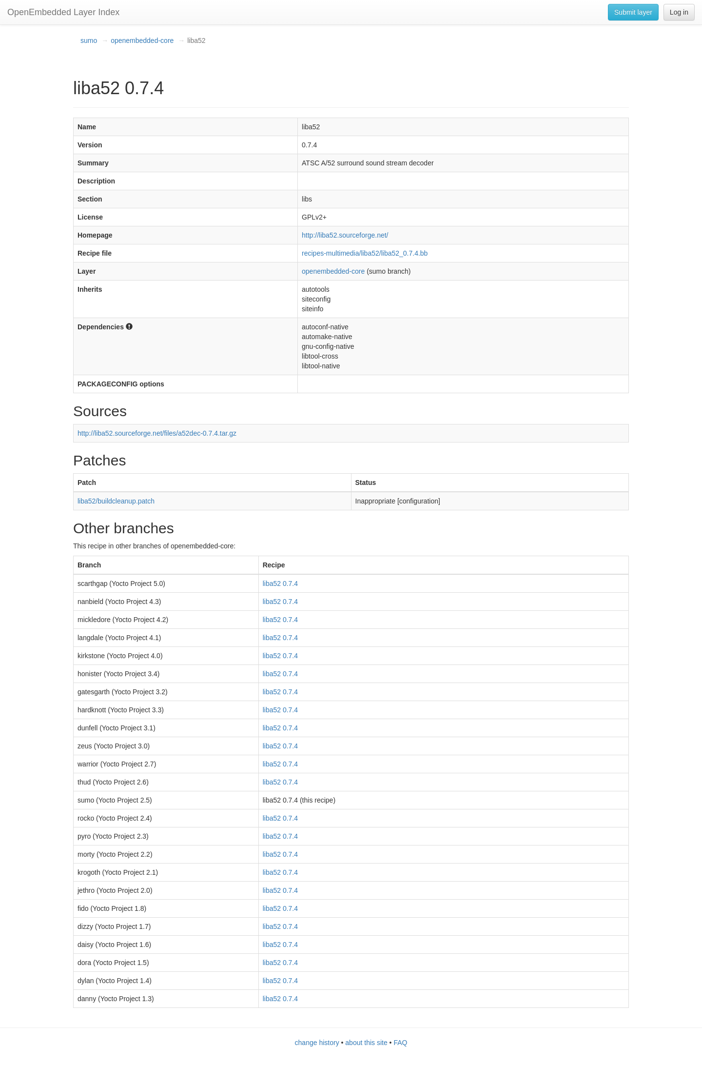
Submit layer (633, 12)
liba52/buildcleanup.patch (116, 501)
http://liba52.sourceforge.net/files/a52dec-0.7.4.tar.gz (157, 433)
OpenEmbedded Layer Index (63, 12)
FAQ (400, 1043)
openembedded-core (142, 40)
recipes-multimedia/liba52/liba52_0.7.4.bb (365, 253)
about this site (366, 1043)
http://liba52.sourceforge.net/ (345, 235)
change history (317, 1043)
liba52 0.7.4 (280, 583)
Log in (679, 12)
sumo (88, 40)
